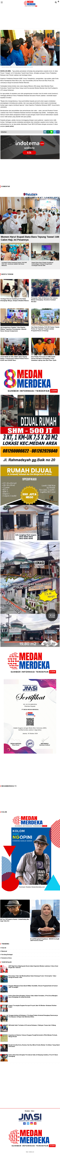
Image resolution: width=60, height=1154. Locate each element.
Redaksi (27, 1111)
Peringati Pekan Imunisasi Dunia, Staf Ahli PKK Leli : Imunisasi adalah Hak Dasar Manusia (14, 264)
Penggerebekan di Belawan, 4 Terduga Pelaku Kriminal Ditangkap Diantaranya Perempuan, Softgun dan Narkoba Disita (33, 1016)
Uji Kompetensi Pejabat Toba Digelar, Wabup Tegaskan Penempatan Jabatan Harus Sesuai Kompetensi (13, 329)
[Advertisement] (30, 15)
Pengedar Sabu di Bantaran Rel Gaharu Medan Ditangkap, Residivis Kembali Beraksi (44, 299)
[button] (58, 1)
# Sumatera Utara (6, 958)
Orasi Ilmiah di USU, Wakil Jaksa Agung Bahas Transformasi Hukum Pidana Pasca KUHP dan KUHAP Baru (14, 358)
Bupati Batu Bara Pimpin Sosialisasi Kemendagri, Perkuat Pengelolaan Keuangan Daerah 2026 (42, 264)
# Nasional (3, 951)
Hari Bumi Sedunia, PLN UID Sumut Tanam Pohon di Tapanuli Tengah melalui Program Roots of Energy (45, 328)
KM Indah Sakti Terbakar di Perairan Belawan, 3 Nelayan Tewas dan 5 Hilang (32, 1025)
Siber (32, 1111)
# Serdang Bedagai (6, 954)
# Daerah (3, 947)
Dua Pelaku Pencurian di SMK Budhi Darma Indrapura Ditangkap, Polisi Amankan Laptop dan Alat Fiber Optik (43, 358)
